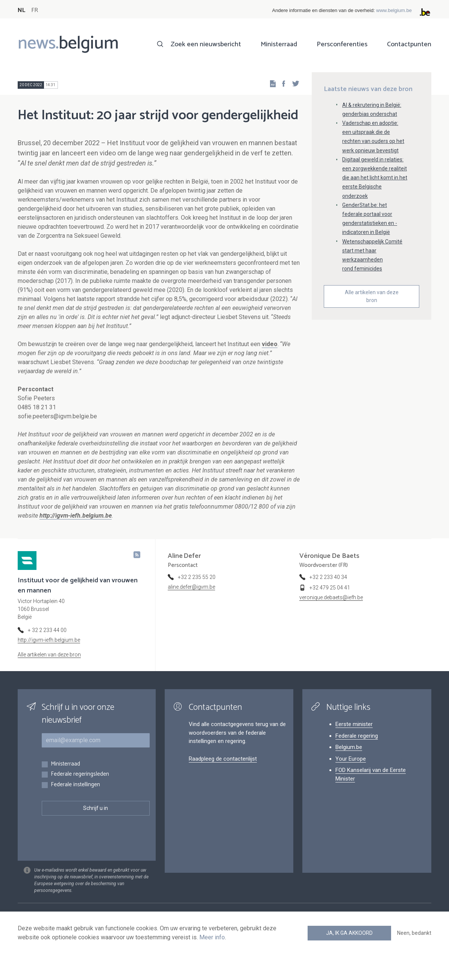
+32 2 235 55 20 (196, 577)
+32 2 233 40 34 (328, 577)
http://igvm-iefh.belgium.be (49, 640)
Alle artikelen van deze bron (372, 296)
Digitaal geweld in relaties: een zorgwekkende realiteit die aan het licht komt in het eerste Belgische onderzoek (374, 177)
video (270, 344)
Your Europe (350, 758)
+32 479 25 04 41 (329, 588)
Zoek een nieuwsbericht (206, 44)
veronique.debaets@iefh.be (331, 597)
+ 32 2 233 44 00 (47, 630)
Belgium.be (348, 747)
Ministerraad (279, 44)
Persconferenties (342, 44)
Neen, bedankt (414, 933)
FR (34, 10)
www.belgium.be (394, 10)
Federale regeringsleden (80, 774)
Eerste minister (354, 724)
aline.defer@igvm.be (191, 587)
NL (21, 10)
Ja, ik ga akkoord (349, 933)
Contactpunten (409, 44)
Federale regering (356, 735)
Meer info (212, 937)
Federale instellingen (75, 785)
